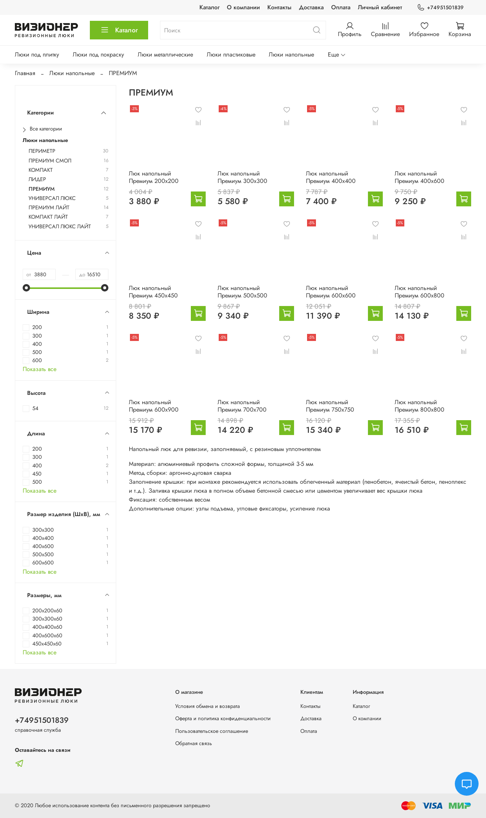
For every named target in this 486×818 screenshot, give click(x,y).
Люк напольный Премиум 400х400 (331, 177)
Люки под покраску (98, 54)
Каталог (209, 7)
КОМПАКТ (41, 170)
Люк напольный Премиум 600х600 (331, 292)
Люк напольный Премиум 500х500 (242, 292)
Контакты (279, 7)
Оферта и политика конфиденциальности (223, 718)
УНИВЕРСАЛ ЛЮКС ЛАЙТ (60, 226)
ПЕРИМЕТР (42, 151)
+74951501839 (440, 8)
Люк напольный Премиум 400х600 (419, 177)
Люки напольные (291, 54)
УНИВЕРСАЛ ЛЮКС (52, 198)
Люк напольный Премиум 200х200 (154, 177)
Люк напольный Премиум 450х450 (153, 292)
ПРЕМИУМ (42, 189)
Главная (25, 73)
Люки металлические (165, 54)
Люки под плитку (37, 54)
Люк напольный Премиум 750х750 (330, 406)
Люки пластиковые (231, 54)
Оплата (340, 7)
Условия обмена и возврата (207, 706)
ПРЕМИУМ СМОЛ (50, 161)
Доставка (311, 7)
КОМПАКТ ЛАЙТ (48, 217)
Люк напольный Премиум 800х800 (419, 406)
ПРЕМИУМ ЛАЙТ (49, 207)
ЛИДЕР (37, 179)
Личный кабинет (380, 7)
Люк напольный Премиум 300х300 (242, 177)
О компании (243, 7)
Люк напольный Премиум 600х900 (154, 406)
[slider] (26, 287)
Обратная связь (193, 743)
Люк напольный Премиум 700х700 (242, 406)
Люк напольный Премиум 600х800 (419, 292)
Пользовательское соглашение (211, 731)
